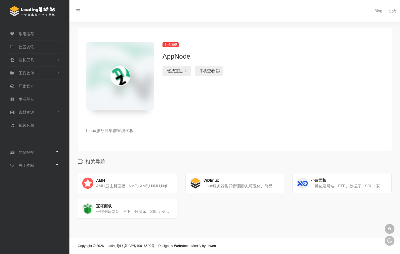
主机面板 (170, 45)
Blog (376, 11)
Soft (390, 11)
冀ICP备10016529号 (139, 246)
